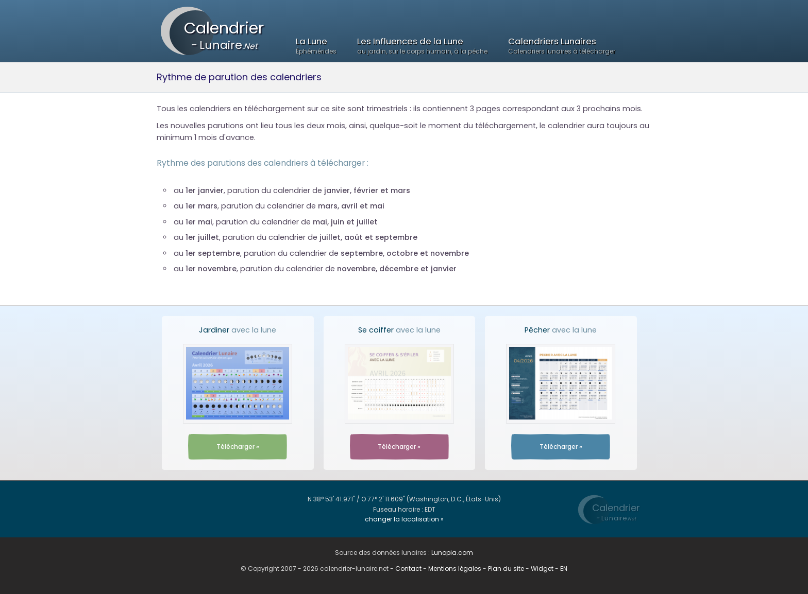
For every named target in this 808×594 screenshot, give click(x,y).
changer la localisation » (404, 519)
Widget (542, 568)
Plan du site (506, 568)
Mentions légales (454, 568)
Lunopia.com (452, 552)
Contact (408, 568)
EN (563, 568)
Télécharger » (237, 446)
